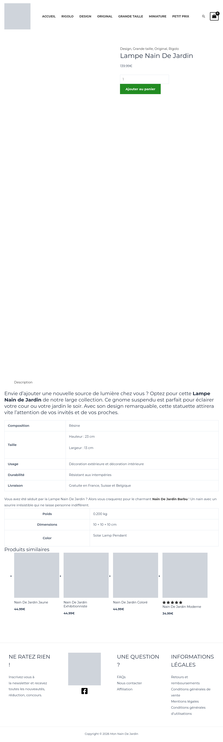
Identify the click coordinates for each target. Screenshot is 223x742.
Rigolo (67, 16)
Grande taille (130, 16)
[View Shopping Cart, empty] (214, 16)
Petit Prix (180, 16)
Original (104, 16)
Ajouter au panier (140, 89)
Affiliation (125, 689)
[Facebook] (84, 691)
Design (85, 16)
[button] (204, 16)
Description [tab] (23, 382)
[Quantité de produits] (145, 79)
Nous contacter (129, 683)
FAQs (121, 677)
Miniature (157, 16)
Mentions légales (185, 701)
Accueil (49, 16)
